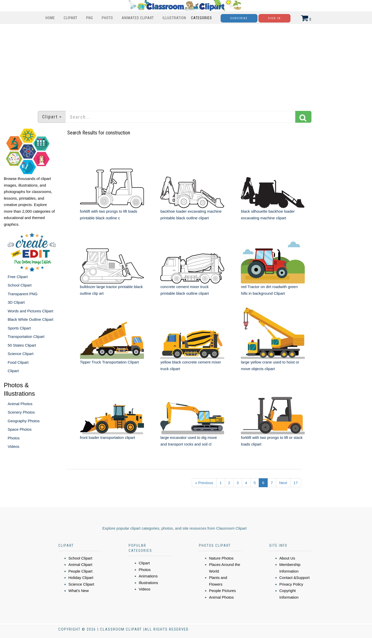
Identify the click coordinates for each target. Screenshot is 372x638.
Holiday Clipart (81, 577)
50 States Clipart (22, 345)
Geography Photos (24, 421)
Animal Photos (20, 404)
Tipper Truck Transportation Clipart (109, 362)
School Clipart (19, 285)
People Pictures (222, 590)
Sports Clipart (19, 328)
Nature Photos (221, 558)
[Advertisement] (186, 65)
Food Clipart (18, 362)
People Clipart (81, 571)
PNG (89, 18)
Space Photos (19, 429)
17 (296, 483)
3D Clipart (16, 302)
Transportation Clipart (26, 336)
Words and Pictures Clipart (30, 311)
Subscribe (239, 18)
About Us (287, 558)
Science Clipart (20, 353)
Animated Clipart (138, 18)
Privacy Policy (291, 584)
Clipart (70, 18)
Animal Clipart (80, 564)
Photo (107, 18)
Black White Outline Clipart (30, 319)
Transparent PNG (23, 294)
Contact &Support (294, 577)
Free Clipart (18, 277)
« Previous (204, 483)
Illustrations (148, 582)
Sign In (274, 18)
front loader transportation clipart (107, 437)
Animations (148, 576)
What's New (79, 590)
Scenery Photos (21, 412)
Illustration (174, 18)
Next (283, 483)
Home (50, 18)
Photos (14, 438)
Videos (13, 446)
